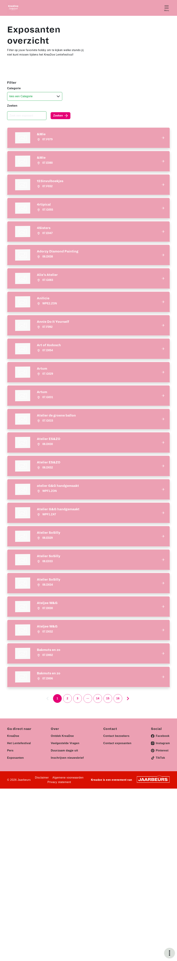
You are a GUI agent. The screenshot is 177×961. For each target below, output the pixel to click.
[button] (88, 138)
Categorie (14, 88)
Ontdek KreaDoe (62, 822)
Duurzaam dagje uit (64, 836)
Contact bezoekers (116, 822)
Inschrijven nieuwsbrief (67, 844)
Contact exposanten (117, 829)
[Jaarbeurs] (153, 865)
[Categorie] (34, 96)
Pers (10, 836)
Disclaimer (42, 863)
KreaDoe (13, 822)
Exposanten (15, 844)
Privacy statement (59, 868)
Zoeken (12, 105)
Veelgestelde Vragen (65, 829)
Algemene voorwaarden (68, 863)
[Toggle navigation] (166, 7)
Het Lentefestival (19, 829)
